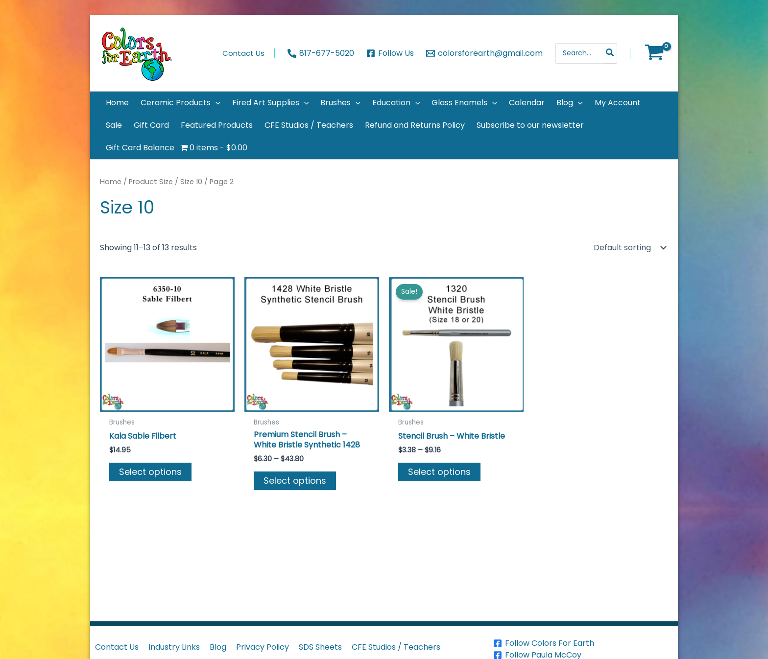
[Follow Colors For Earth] (584, 643)
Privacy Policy (262, 647)
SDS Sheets (320, 647)
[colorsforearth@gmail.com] (484, 53)
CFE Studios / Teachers (396, 647)
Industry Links (174, 647)
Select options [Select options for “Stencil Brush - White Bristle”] (439, 472)
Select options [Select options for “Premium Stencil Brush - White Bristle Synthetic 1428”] (295, 480)
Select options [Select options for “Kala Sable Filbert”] (150, 472)
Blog (218, 647)
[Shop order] (629, 248)
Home (110, 182)
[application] (215, 102)
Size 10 (191, 182)
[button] (180, 103)
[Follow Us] (390, 53)
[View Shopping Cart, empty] (654, 53)
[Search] (610, 53)
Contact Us (117, 647)
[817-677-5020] (321, 53)
